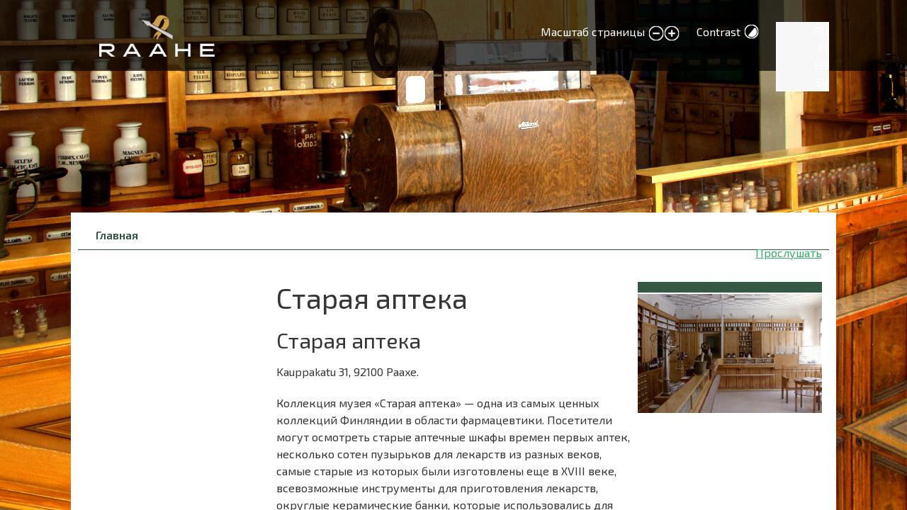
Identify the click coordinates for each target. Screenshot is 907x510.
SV (821, 82)
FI (823, 48)
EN (820, 65)
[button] (730, 351)
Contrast (718, 31)
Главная (117, 235)
